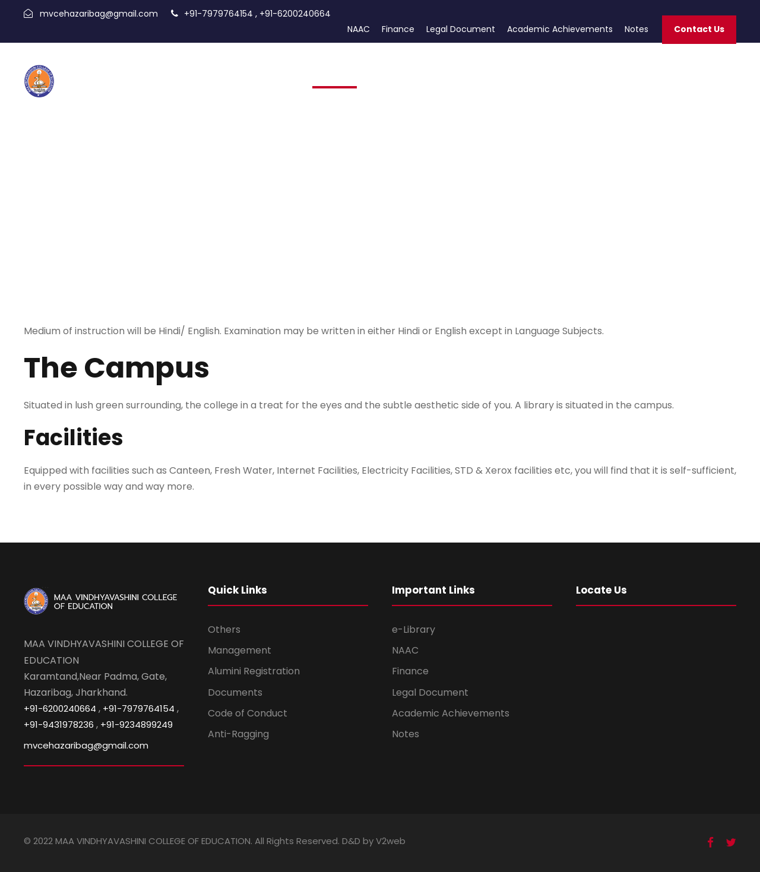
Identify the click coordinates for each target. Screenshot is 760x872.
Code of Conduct (247, 713)
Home (293, 73)
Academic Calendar (440, 73)
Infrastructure (704, 73)
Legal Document (460, 29)
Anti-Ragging (238, 734)
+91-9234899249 (136, 724)
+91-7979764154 (218, 14)
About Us (649, 73)
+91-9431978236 (59, 724)
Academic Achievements (560, 29)
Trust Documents (587, 73)
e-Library (413, 629)
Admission (335, 73)
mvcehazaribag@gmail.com (99, 14)
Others (224, 629)
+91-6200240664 (295, 14)
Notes (636, 29)
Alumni (377, 73)
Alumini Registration (254, 671)
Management (239, 650)
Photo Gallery (516, 73)
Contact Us (699, 29)
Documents (235, 692)
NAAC (358, 29)
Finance (398, 29)
